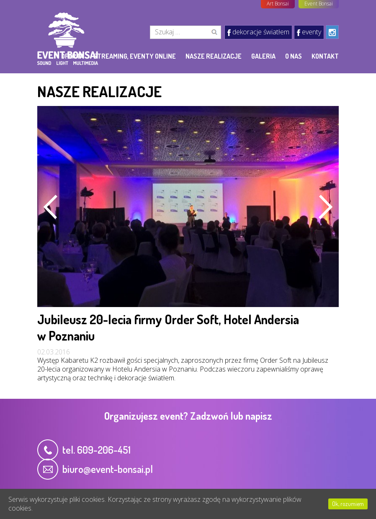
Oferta (72, 56)
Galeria (263, 56)
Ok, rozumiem (348, 503)
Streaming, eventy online (134, 56)
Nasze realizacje (213, 56)
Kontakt (325, 56)
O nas (293, 56)
